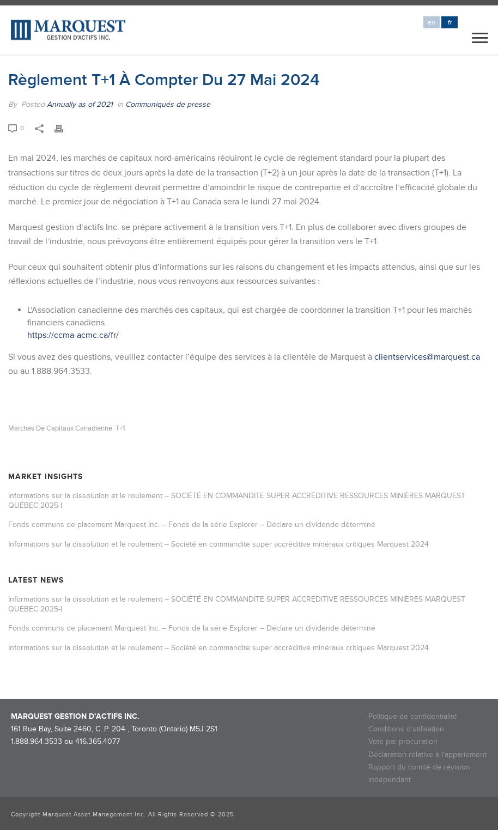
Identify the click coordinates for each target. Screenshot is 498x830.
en (431, 23)
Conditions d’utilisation (406, 729)
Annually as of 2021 (80, 104)
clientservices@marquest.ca (427, 357)
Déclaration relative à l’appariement (427, 754)
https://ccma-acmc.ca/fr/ (73, 335)
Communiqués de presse (167, 104)
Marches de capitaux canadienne (60, 428)
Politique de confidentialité (412, 716)
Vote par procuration (403, 741)
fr (450, 23)
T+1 (120, 428)
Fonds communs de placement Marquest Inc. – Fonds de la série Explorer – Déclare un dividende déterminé (191, 524)
